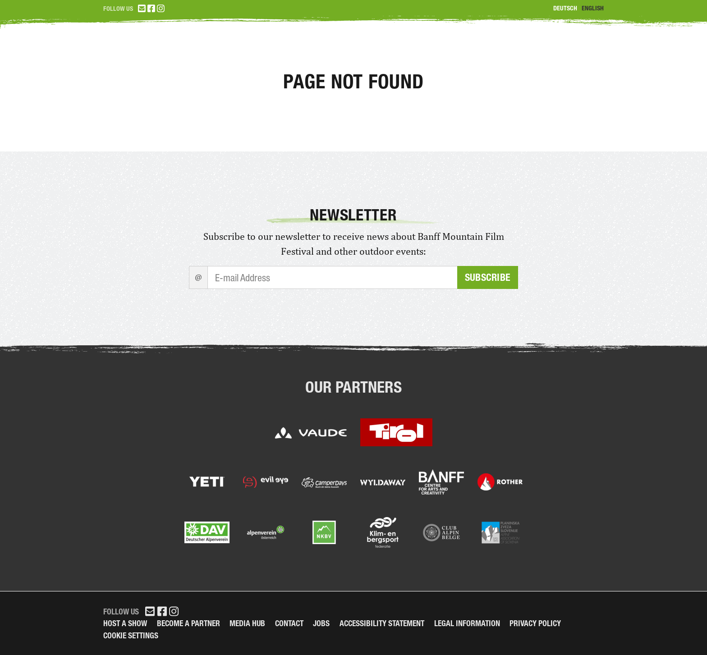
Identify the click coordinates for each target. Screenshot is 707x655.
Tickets (421, 49)
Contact (289, 623)
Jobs (321, 623)
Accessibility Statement (382, 623)
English (593, 8)
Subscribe (487, 277)
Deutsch (565, 8)
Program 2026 (499, 49)
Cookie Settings (130, 635)
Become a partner (188, 623)
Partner (579, 49)
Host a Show (125, 623)
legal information (467, 623)
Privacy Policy (535, 623)
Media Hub (247, 623)
